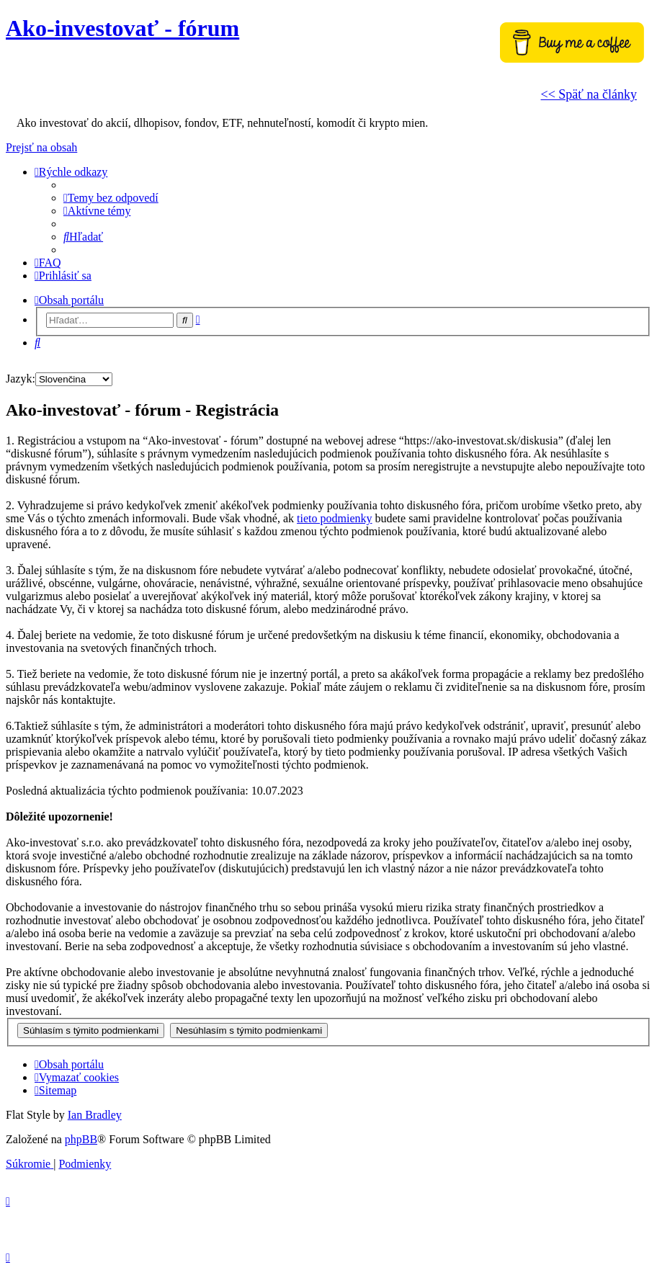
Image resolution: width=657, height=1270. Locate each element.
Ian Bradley (95, 1115)
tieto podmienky (334, 518)
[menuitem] (110, 198)
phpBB (81, 1139)
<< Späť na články (589, 94)
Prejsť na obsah (41, 147)
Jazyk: (20, 378)
